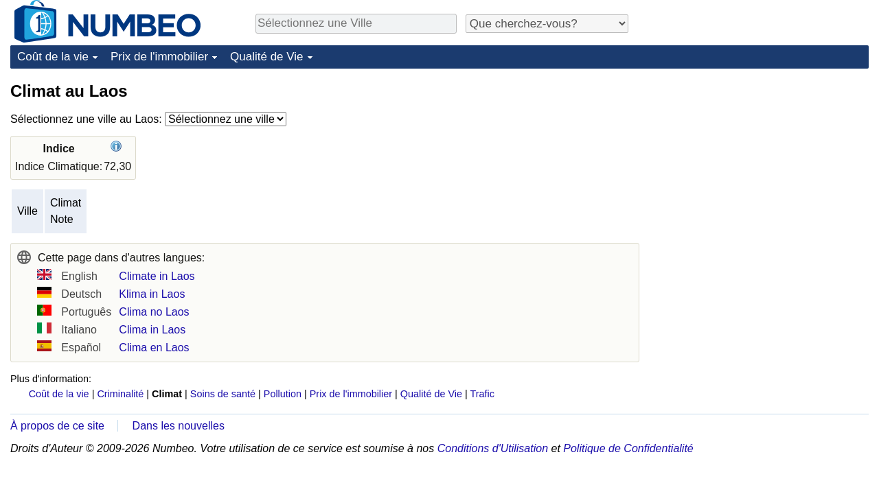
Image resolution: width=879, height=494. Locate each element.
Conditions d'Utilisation (492, 448)
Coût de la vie (53, 56)
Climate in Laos (156, 276)
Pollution (282, 393)
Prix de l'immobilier (159, 56)
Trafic (482, 393)
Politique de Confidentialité (628, 448)
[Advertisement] (766, 166)
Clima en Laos (154, 347)
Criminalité (120, 393)
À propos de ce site (57, 426)
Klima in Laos (152, 294)
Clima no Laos (154, 312)
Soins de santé (222, 393)
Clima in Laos (152, 330)
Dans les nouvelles (179, 426)
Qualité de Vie (266, 56)
